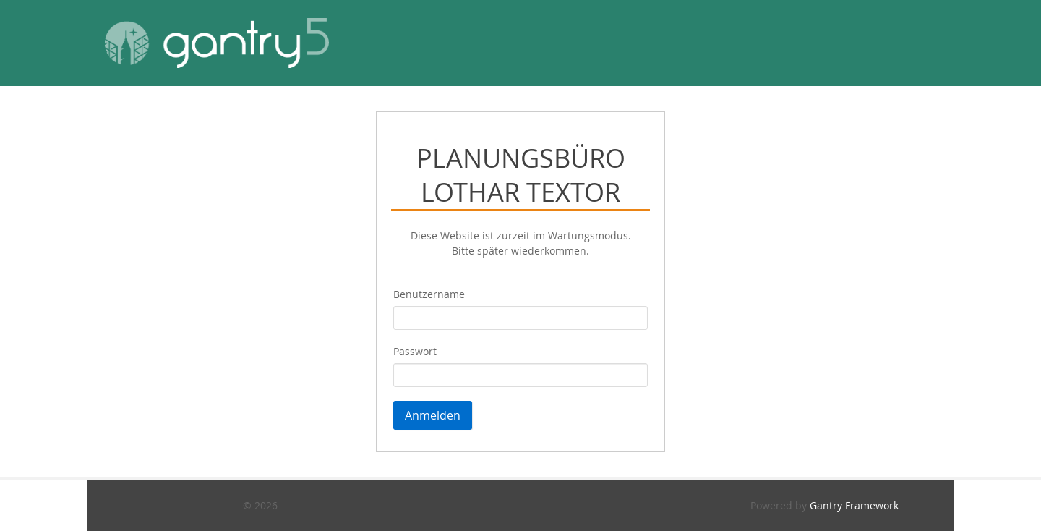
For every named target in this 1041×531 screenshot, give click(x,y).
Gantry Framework (854, 505)
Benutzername (429, 294)
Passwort (415, 351)
